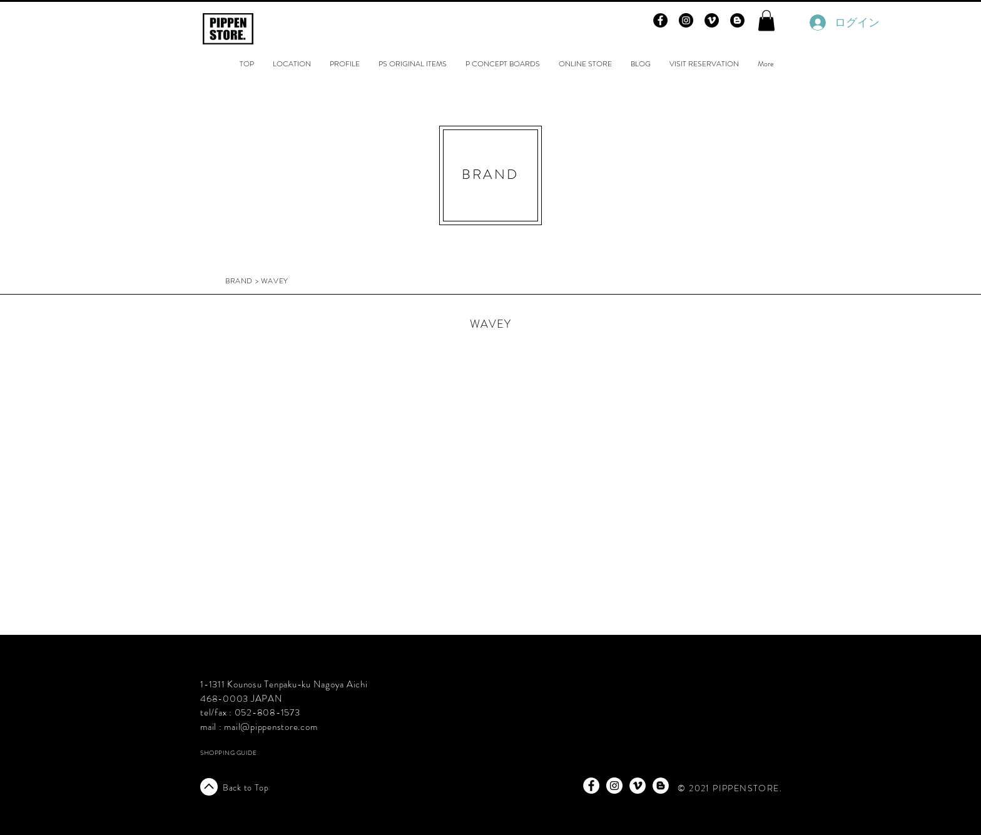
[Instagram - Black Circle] (686, 20)
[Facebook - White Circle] (591, 785)
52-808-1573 (270, 712)
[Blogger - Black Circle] (737, 20)
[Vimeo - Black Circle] (711, 20)
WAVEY (490, 324)
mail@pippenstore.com (270, 727)
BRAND (239, 280)
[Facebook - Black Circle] (660, 20)
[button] (766, 20)
